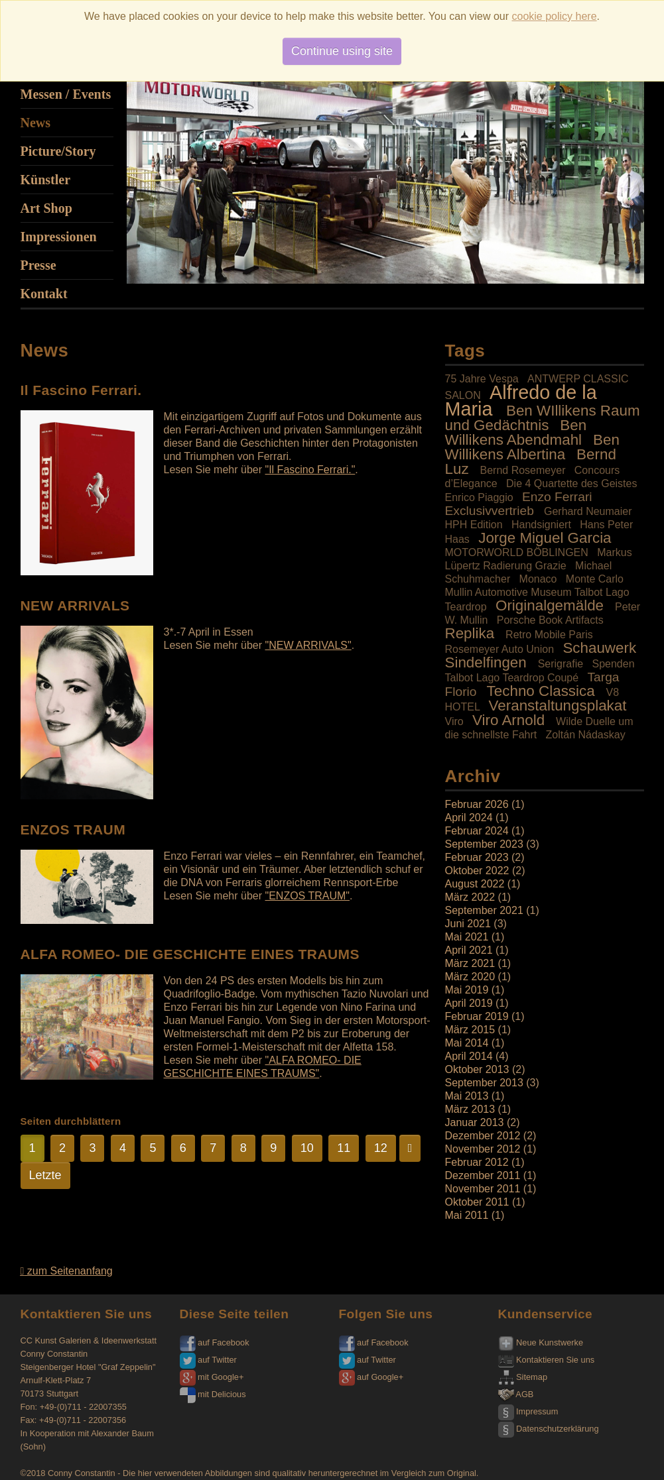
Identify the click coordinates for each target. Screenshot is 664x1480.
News (36, 122)
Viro (454, 721)
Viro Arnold (508, 720)
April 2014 (469, 1056)
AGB (516, 1394)
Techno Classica (541, 691)
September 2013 (484, 1082)
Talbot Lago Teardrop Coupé (512, 677)
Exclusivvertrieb (489, 511)
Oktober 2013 (477, 1069)
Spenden (613, 663)
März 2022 (470, 897)
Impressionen (59, 236)
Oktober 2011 (477, 1202)
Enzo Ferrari (557, 497)
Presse (38, 265)
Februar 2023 (477, 857)
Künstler (46, 179)
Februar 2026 (477, 804)
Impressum (528, 1411)
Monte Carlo (595, 579)
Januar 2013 (474, 1122)
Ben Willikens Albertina (532, 447)
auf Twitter (208, 1360)
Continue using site (342, 51)
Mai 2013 (467, 1096)
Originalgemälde (550, 605)
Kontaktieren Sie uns (546, 1360)
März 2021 (470, 963)
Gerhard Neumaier (588, 511)
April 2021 (469, 950)
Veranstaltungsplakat (558, 705)
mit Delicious (213, 1394)
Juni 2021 (468, 923)
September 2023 (484, 844)
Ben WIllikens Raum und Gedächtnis (542, 417)
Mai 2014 (467, 1043)
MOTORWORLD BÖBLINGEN (516, 552)
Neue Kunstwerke (541, 1342)
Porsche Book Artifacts (550, 620)
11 (343, 1148)
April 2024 (469, 817)
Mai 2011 (467, 1215)
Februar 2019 (477, 1016)
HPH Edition (474, 524)
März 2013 (470, 1109)
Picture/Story (58, 151)
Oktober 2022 (477, 870)
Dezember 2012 (483, 1135)
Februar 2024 (477, 830)
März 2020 (470, 976)
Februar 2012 (477, 1162)
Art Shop (46, 208)
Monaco (538, 579)
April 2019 (469, 1003)
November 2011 (483, 1188)
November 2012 (483, 1149)
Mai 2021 (467, 936)
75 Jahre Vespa (482, 378)
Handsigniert (541, 524)
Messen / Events (66, 94)
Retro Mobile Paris (549, 634)
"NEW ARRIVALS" (308, 645)
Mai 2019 (467, 990)
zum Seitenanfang (67, 1271)
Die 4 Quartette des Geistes (571, 483)
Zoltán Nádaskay (586, 734)
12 (380, 1148)
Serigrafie (560, 663)
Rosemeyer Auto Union (500, 649)
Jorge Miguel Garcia (544, 538)
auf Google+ (371, 1377)
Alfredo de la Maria (521, 401)
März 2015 (470, 1029)
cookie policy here (554, 16)
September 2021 (484, 910)
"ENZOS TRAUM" (307, 895)
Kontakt (44, 293)
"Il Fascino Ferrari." (310, 469)
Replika (470, 633)
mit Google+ (212, 1377)
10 (307, 1148)
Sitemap (523, 1377)
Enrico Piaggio (479, 497)
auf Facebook (214, 1342)
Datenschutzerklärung (548, 1429)
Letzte (45, 1175)
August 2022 (475, 883)
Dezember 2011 (483, 1175)
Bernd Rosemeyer (523, 470)
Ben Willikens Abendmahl (516, 432)
